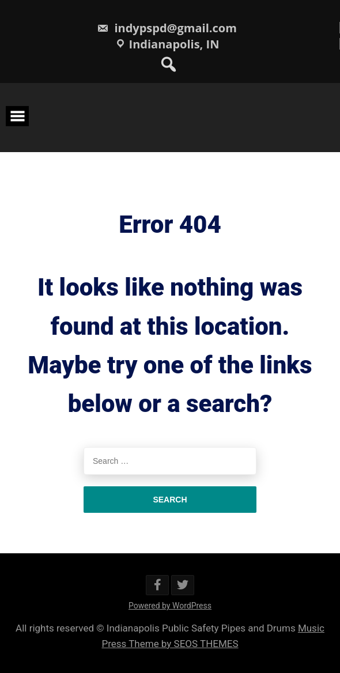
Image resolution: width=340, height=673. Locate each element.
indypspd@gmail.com (167, 28)
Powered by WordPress (170, 605)
